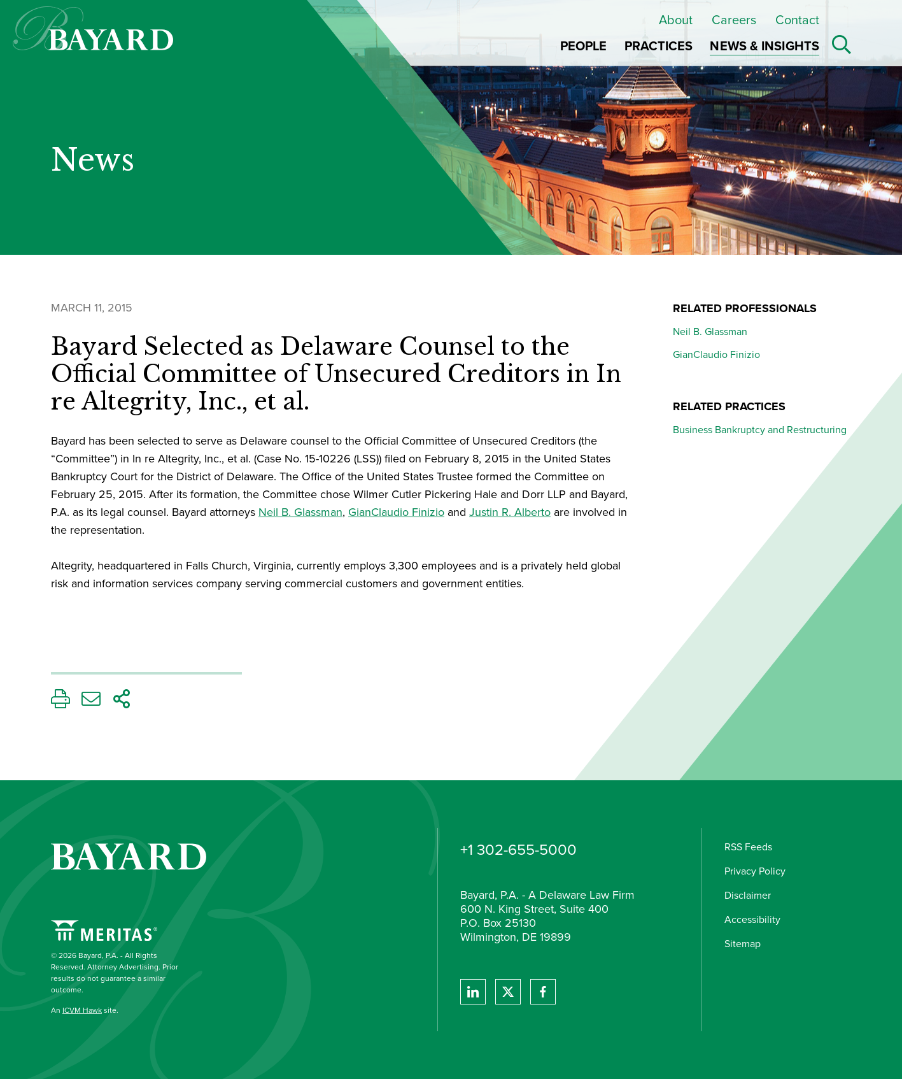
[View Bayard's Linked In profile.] (473, 991)
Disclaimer (747, 895)
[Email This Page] (91, 702)
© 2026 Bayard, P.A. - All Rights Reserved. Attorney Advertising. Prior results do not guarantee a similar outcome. (114, 973)
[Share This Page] (121, 702)
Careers (734, 19)
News (92, 160)
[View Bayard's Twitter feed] (508, 991)
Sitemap (742, 943)
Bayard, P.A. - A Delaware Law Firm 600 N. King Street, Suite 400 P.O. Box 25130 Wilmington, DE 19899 (547, 916)
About (676, 19)
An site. (84, 1010)
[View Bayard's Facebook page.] (543, 991)
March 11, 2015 (91, 307)
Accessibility (752, 919)
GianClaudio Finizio (396, 512)
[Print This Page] (60, 702)
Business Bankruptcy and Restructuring (760, 429)
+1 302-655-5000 (518, 849)
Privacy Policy (755, 871)
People (583, 46)
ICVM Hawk (82, 1010)
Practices (658, 46)
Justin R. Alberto (510, 512)
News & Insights (764, 46)
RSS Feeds (748, 847)
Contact (797, 19)
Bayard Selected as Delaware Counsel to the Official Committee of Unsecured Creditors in (336, 374)
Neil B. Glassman (300, 512)
